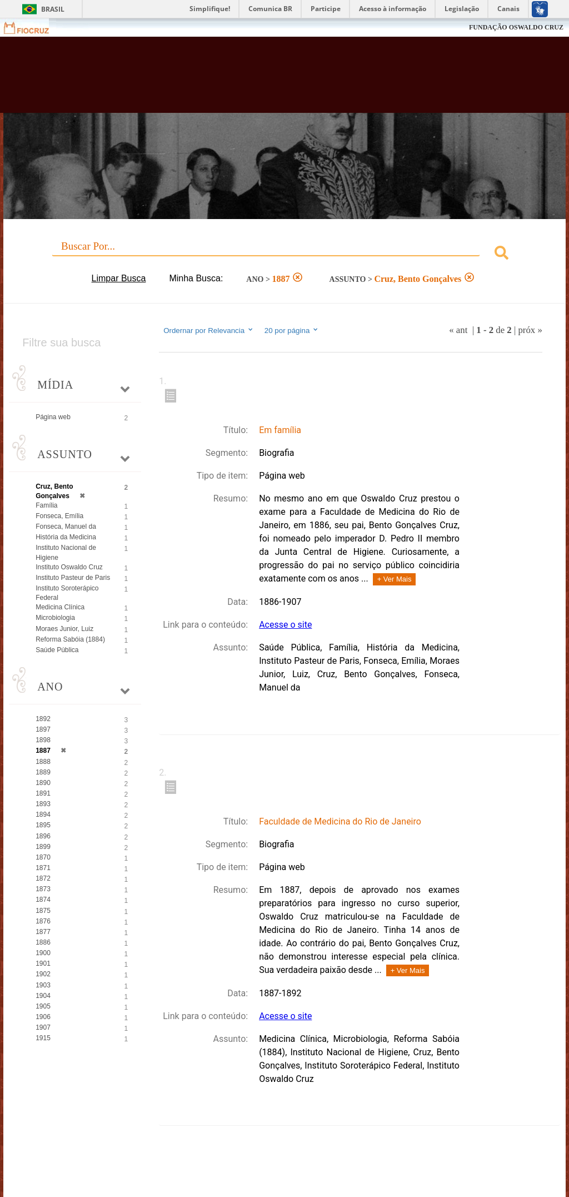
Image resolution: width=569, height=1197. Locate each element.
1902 (43, 974)
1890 (43, 783)
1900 (43, 953)
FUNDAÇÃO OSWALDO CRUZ (516, 27)
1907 (43, 1027)
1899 (43, 847)
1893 (43, 804)
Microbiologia (55, 618)
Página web (53, 417)
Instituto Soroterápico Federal (67, 593)
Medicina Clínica (60, 607)
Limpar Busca (119, 278)
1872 (43, 878)
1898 (43, 740)
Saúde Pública (57, 650)
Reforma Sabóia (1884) (70, 639)
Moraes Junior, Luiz (64, 629)
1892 (43, 719)
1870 (43, 857)
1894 (43, 814)
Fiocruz (33, 27)
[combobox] (284, 254)
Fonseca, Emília (59, 516)
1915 (43, 1038)
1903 (43, 985)
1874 (43, 899)
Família (46, 505)
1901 (43, 963)
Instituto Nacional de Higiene (66, 552)
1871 (43, 868)
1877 (43, 932)
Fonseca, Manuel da (66, 526)
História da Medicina (66, 537)
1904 (43, 996)
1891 (43, 793)
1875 (43, 911)
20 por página (292, 330)
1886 (43, 942)
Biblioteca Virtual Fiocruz (243, 79)
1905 (43, 1006)
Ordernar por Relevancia (208, 330)
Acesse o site (285, 624)
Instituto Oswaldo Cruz (69, 567)
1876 (43, 921)
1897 (43, 729)
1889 (43, 772)
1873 (43, 889)
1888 (43, 762)
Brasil (52, 9)
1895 (43, 825)
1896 (43, 836)
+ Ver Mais (394, 579)
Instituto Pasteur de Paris (73, 578)
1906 (43, 1017)
